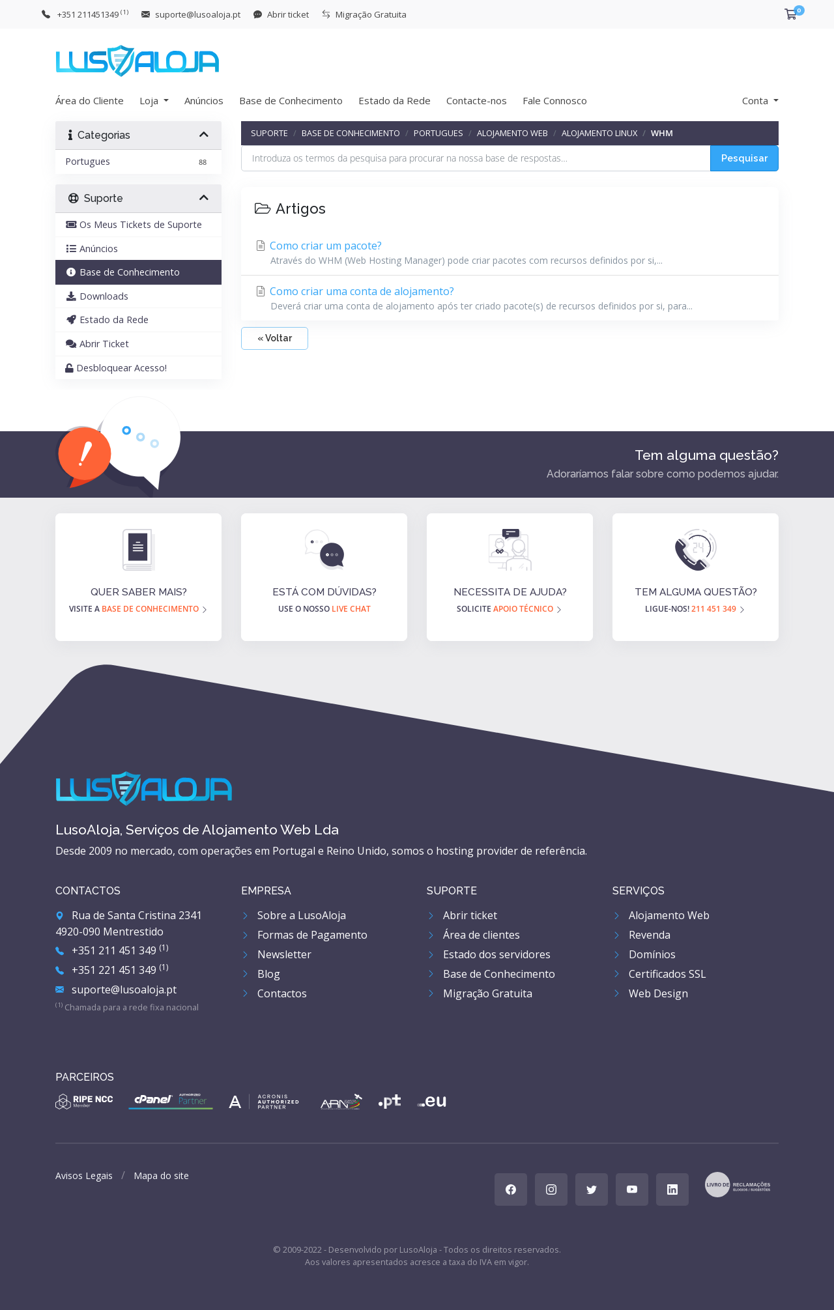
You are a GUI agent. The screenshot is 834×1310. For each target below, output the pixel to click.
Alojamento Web (512, 133)
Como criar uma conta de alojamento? (510, 298)
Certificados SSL (659, 974)
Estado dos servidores (489, 954)
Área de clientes (473, 935)
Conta (756, 100)
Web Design (650, 993)
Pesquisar (744, 158)
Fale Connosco (555, 100)
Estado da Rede (394, 100)
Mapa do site (161, 1175)
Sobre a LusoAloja (293, 915)
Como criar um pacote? (510, 252)
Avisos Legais (84, 1175)
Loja (150, 100)
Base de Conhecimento (291, 100)
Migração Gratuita (479, 993)
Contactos (274, 993)
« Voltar (274, 338)
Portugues (438, 133)
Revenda (641, 935)
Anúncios (203, 100)
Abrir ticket (462, 915)
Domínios (644, 954)
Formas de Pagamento (304, 935)
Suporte (269, 133)
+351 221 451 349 (111, 970)
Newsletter (276, 954)
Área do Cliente (89, 100)
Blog (260, 974)
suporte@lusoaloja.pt (116, 989)
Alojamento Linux (599, 133)
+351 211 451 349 (111, 950)
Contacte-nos (476, 100)
